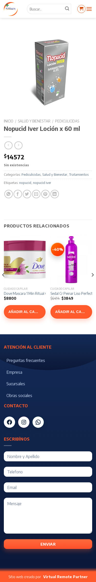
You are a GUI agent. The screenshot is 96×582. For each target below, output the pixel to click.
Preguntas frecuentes (25, 360)
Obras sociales (19, 395)
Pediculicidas (67, 121)
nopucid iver (42, 183)
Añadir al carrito (27, 312)
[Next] (92, 285)
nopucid (25, 183)
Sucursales (15, 383)
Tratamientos (79, 174)
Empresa (14, 372)
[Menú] (89, 9)
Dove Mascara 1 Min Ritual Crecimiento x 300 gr (40, 293)
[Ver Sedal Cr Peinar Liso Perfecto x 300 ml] (57, 249)
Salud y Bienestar (34, 121)
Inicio (8, 121)
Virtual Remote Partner (65, 577)
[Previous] (3, 285)
